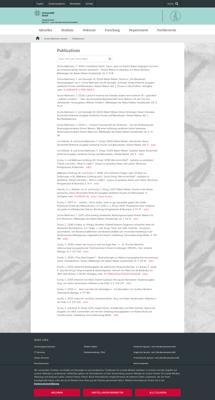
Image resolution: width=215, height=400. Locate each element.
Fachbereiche (166, 30)
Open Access (105, 196)
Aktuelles (45, 30)
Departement (138, 30)
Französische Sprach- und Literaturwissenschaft (156, 358)
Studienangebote (56, 3)
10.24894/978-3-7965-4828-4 (78, 89)
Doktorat (89, 30)
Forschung (112, 30)
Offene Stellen (90, 346)
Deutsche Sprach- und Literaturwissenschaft (155, 346)
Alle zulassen (158, 392)
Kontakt (89, 3)
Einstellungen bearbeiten (107, 392)
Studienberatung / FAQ (94, 352)
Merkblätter (75, 3)
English (40, 3)
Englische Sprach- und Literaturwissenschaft (155, 352)
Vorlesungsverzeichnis (44, 346)
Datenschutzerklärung (46, 383)
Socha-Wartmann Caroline (55, 39)
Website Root (37, 38)
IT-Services (39, 352)
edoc (153, 144)
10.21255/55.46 (81, 196)
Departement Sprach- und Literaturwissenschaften (60, 21)
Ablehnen (57, 392)
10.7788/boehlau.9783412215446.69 (122, 274)
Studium (67, 30)
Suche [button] (172, 3)
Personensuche (41, 363)
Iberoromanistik (141, 363)
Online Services (41, 358)
